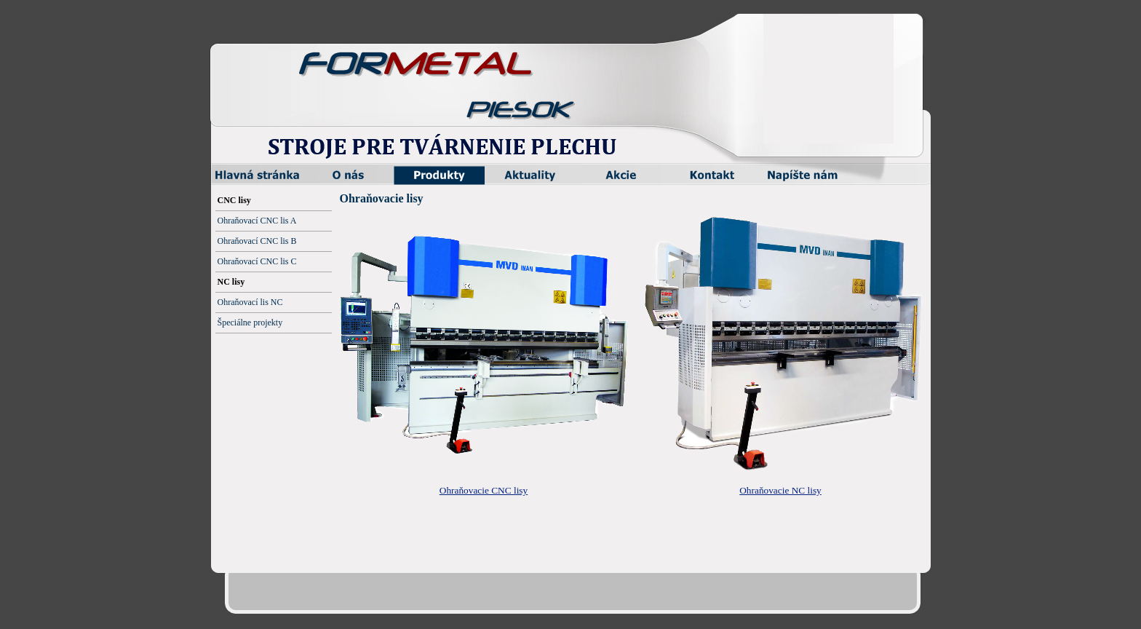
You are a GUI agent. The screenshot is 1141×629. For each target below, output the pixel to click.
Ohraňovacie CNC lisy (484, 490)
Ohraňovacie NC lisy (780, 490)
